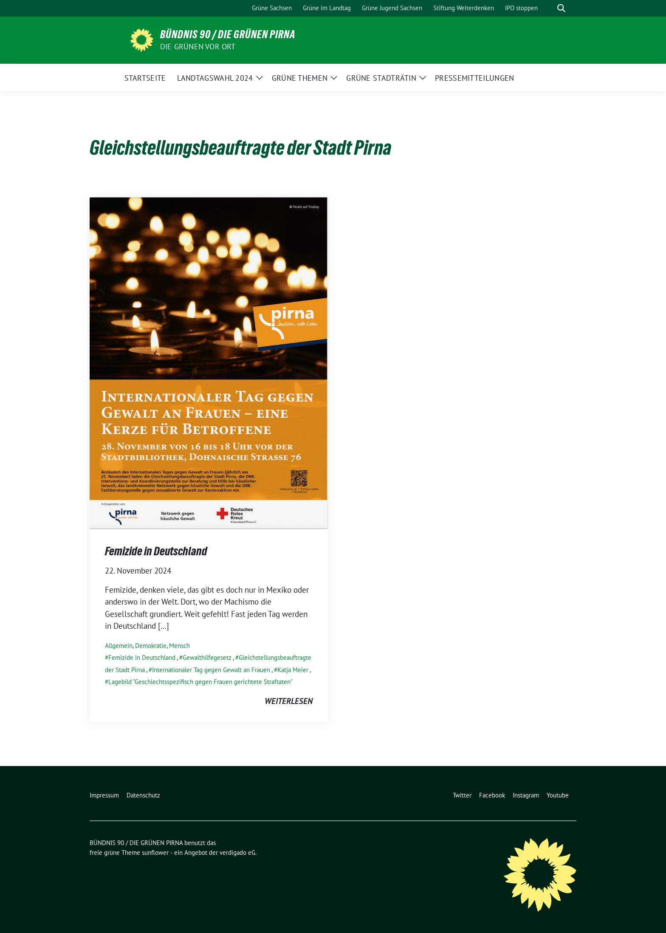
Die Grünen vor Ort (198, 46)
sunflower (155, 852)
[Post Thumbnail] (209, 362)
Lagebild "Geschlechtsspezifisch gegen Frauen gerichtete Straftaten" (200, 682)
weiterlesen (289, 701)
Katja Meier (292, 670)
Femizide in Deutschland (156, 551)
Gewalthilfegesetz (207, 657)
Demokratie (150, 646)
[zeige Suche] (561, 8)
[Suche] (549, 8)
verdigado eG (237, 852)
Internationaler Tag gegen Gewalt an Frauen (211, 670)
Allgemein (119, 646)
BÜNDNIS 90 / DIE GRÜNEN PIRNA (228, 34)
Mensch (179, 646)
